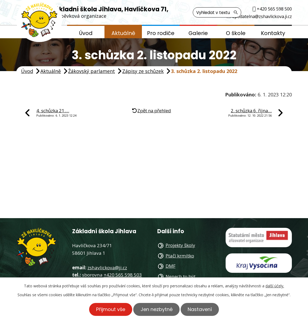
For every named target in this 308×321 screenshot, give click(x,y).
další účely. (274, 285)
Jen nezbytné (157, 309)
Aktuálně (123, 33)
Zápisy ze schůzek (143, 71)
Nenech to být (180, 276)
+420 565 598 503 (123, 275)
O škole (236, 33)
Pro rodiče (160, 33)
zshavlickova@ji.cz (107, 267)
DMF (171, 266)
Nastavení (200, 309)
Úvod (86, 33)
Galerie (198, 33)
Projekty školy (180, 245)
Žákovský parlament (91, 71)
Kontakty (273, 33)
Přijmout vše (110, 309)
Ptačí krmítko (180, 256)
